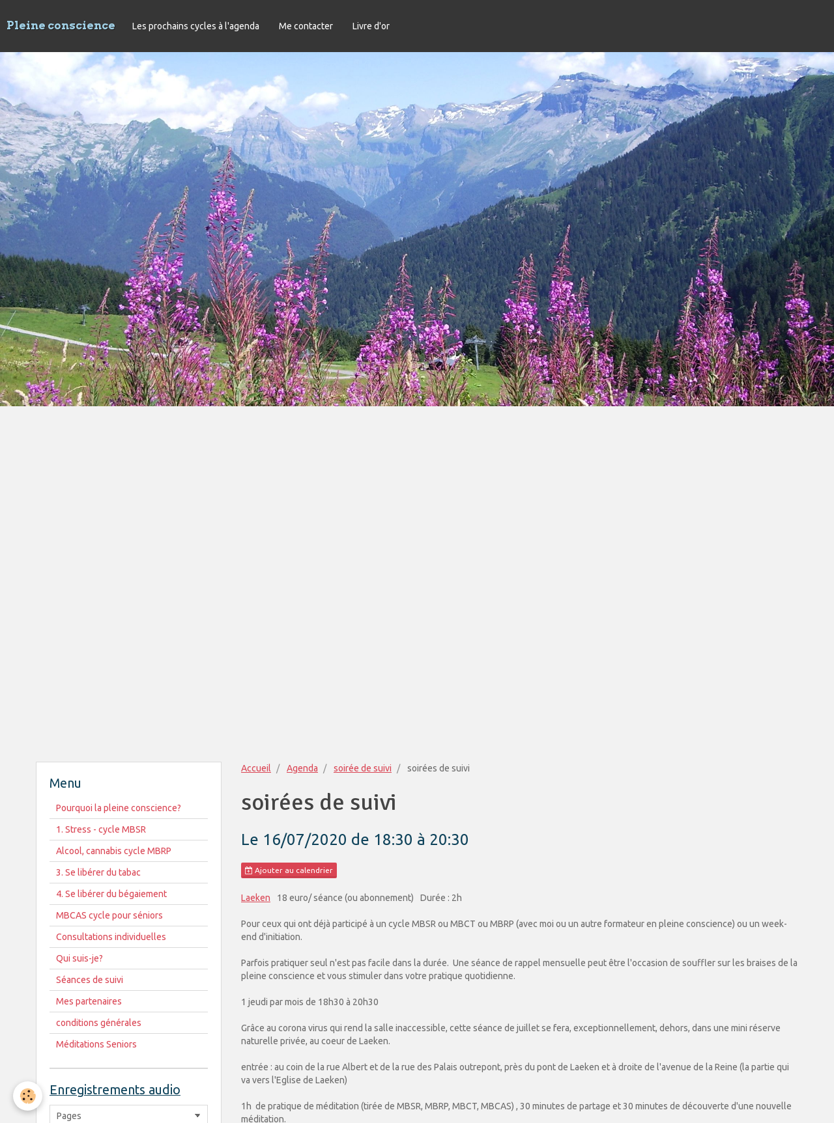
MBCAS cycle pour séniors (109, 915)
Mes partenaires (89, 1001)
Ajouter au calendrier (289, 870)
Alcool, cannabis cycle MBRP (113, 851)
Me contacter (306, 26)
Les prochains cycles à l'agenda (195, 26)
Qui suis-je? (79, 958)
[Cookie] (27, 1096)
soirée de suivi (363, 768)
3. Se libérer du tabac (98, 872)
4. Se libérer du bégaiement (111, 894)
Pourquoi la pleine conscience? (118, 808)
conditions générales (98, 1023)
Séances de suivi (89, 980)
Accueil (256, 768)
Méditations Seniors (96, 1044)
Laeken (255, 898)
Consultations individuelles (111, 937)
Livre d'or (371, 26)
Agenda (302, 768)
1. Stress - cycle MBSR (101, 829)
